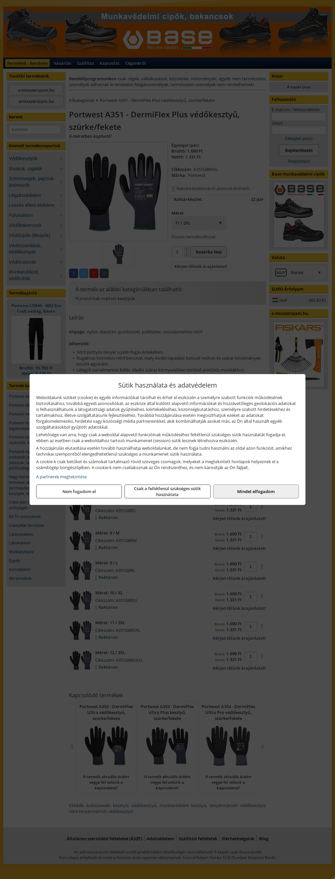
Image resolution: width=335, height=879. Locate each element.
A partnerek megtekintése (61, 477)
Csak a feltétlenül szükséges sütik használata (167, 491)
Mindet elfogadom (256, 491)
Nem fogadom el (79, 491)
